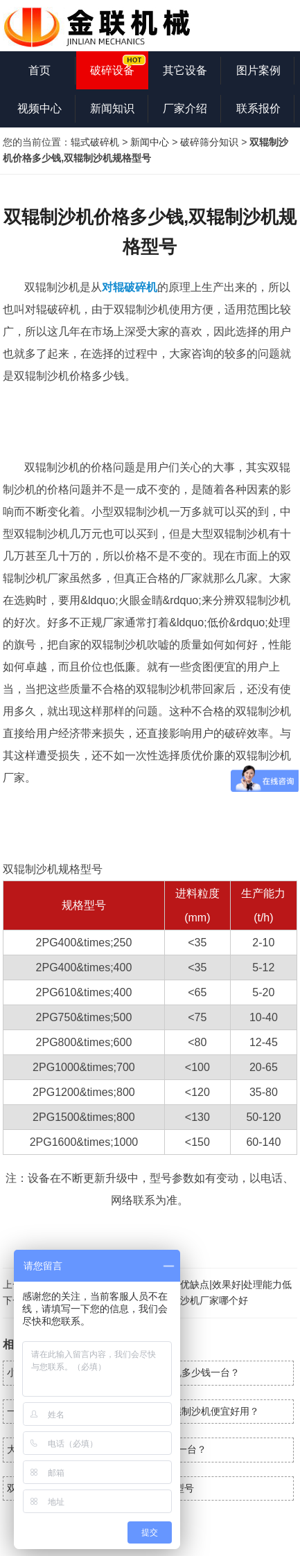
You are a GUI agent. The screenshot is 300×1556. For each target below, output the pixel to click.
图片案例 (258, 70)
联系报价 (258, 108)
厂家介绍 (185, 108)
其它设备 (185, 70)
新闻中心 (149, 142)
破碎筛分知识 (209, 142)
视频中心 (39, 108)
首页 (39, 70)
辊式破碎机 (95, 142)
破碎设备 (112, 70)
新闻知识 (112, 108)
